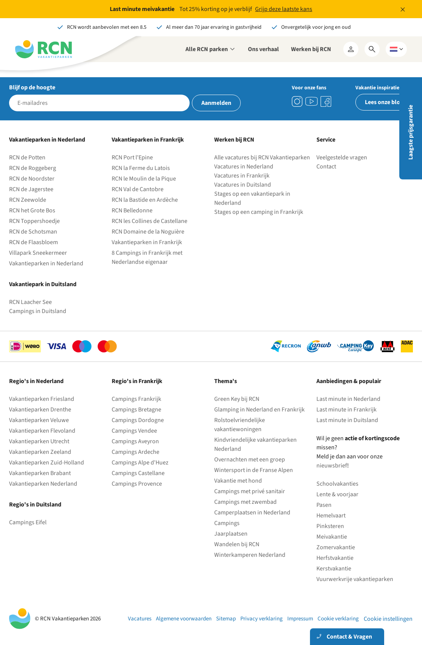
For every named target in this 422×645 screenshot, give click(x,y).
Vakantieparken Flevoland (42, 431)
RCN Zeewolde (27, 200)
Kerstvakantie (333, 568)
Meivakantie (331, 537)
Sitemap (226, 619)
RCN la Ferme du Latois (141, 168)
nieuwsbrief (331, 465)
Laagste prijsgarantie (410, 132)
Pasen (324, 505)
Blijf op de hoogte (32, 87)
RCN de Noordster (32, 178)
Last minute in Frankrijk (346, 409)
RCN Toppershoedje (34, 221)
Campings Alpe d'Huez (140, 462)
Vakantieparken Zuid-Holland (46, 462)
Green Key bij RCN (236, 399)
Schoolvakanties (337, 484)
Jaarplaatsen (231, 534)
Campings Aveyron (135, 441)
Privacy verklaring (261, 619)
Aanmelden (216, 103)
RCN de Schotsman (33, 231)
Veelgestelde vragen (341, 157)
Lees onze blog (384, 102)
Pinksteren (330, 526)
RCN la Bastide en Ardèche (145, 200)
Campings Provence (137, 484)
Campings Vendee (134, 431)
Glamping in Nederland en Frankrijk (259, 409)
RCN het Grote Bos (32, 210)
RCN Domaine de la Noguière (148, 231)
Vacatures (139, 619)
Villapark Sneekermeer (38, 253)
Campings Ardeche (135, 452)
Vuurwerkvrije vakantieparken (354, 579)
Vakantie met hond (238, 481)
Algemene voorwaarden (184, 619)
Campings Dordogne (138, 420)
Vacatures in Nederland (243, 166)
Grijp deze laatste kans (283, 9)
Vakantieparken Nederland (43, 484)
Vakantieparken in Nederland (46, 263)
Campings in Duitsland (37, 311)
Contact (326, 166)
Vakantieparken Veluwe (39, 420)
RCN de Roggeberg (32, 168)
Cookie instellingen (388, 619)
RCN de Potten (27, 157)
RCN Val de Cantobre (138, 189)
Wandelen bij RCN (236, 544)
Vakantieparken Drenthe (40, 409)
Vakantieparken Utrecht (39, 441)
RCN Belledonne (132, 210)
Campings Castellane (138, 473)
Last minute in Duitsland (347, 420)
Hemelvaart (331, 515)
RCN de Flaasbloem (33, 242)
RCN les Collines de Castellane (149, 221)
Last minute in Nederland (348, 399)
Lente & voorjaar (337, 494)
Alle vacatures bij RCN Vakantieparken (262, 157)
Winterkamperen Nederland (249, 555)
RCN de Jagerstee (31, 189)
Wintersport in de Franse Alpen (253, 470)
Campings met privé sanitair (249, 491)
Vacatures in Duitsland (242, 185)
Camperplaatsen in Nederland (252, 512)
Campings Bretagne (136, 409)
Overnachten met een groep (249, 459)
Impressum (300, 619)
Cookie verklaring (338, 619)
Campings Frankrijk (136, 399)
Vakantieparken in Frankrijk (147, 242)
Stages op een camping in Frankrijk (258, 212)
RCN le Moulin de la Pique (144, 178)
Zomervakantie (335, 547)
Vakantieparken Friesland (41, 399)
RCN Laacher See (30, 302)
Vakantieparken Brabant (40, 473)
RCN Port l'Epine (132, 157)
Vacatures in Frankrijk (241, 175)
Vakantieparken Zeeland (40, 452)
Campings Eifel (28, 522)
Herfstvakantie (334, 558)
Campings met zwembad (245, 502)
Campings (227, 523)
